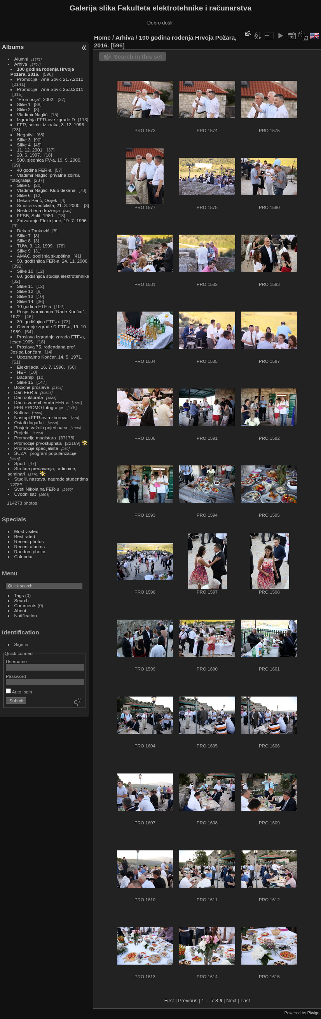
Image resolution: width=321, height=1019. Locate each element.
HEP (21, 372)
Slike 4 (24, 144)
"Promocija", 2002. (36, 99)
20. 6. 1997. (29, 154)
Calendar (23, 556)
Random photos (30, 551)
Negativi (25, 134)
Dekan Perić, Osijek (37, 200)
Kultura (21, 412)
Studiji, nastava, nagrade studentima (51, 478)
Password (16, 676)
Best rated (24, 536)
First (169, 1000)
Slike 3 (24, 139)
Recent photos (29, 541)
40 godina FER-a (34, 169)
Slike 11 (25, 286)
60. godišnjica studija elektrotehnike (53, 276)
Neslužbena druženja (38, 210)
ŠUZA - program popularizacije (45, 453)
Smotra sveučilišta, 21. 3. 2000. (49, 205)
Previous (187, 1000)
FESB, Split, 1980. (35, 215)
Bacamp (25, 377)
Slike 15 (25, 382)
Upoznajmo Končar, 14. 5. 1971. (49, 356)
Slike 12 (25, 291)
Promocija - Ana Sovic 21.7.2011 (50, 79)
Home (102, 37)
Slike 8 (24, 240)
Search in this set (138, 56)
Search (21, 600)
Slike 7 (24, 235)
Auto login (19, 691)
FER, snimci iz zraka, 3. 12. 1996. (51, 124)
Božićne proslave (31, 387)
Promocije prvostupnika (38, 443)
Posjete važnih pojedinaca (41, 427)
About (20, 610)
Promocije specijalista (36, 448)
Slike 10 (25, 270)
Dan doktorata (28, 397)
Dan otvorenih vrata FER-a (41, 402)
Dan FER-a (25, 392)
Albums (13, 47)
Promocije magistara (35, 437)
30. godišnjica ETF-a (38, 321)
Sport (19, 463)
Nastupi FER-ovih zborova (41, 417)
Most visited (26, 531)
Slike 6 (24, 195)
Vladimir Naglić (32, 114)
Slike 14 (25, 301)
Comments (25, 605)
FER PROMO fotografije (38, 407)
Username (16, 661)
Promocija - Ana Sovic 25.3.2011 (50, 89)
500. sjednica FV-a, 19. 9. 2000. (49, 159)
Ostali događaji (29, 422)
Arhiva (20, 63)
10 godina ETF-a (34, 306)
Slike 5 (24, 185)
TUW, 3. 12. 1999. (35, 245)
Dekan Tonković (33, 230)
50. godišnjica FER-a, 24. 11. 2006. (53, 260)
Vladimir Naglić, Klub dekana (46, 190)
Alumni (21, 58)
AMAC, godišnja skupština (43, 255)
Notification (25, 615)
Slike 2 (24, 109)
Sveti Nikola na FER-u (36, 488)
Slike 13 (25, 296)
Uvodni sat (25, 493)
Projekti (22, 432)
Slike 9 (24, 250)
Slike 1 (24, 104)
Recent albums (29, 546)
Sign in (21, 644)
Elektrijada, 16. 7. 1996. (41, 366)
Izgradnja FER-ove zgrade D (46, 119)
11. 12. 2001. (30, 149)
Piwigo (313, 1012)
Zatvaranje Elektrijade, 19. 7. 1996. (52, 220)
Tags (19, 595)
